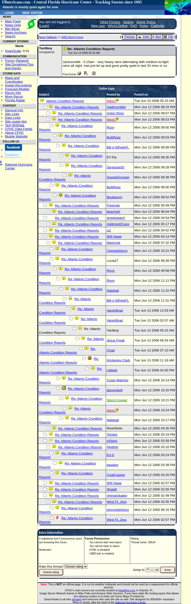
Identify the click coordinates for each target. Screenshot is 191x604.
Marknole (113, 243)
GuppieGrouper (118, 177)
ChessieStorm (117, 251)
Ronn (111, 270)
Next (157, 36)
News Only (13, 25)
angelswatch (116, 218)
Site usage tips (16, 121)
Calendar (157, 26)
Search (10, 36)
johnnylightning (118, 510)
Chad (111, 350)
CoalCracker (116, 475)
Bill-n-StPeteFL (118, 147)
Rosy (110, 127)
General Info (14, 110)
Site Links (12, 114)
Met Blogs (12, 29)
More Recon (14, 96)
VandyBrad (115, 310)
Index (143, 36)
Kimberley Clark (118, 360)
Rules (144, 26)
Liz (109, 230)
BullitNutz (114, 137)
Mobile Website (16, 136)
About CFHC (14, 132)
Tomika (112, 434)
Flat (168, 36)
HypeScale (13, 51)
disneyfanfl (115, 390)
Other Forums (110, 22)
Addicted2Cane (118, 224)
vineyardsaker (117, 495)
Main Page (13, 21)
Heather (112, 447)
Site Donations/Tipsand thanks (19, 66)
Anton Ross (115, 113)
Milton (80, 17)
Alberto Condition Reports (65, 101)
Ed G (110, 455)
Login (9, 12)
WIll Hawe (114, 236)
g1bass (112, 441)
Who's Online (118, 26)
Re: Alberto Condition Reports (77, 107)
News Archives (16, 32)
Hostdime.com (126, 590)
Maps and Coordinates (14, 79)
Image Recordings (18, 85)
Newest (22, 61)
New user (98, 26)
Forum (10, 61)
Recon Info (13, 93)
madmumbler (116, 107)
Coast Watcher (118, 380)
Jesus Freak (116, 340)
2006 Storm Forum (72, 37)
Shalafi (112, 489)
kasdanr (112, 465)
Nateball (113, 290)
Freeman (113, 205)
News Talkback (48, 37)
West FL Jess (117, 502)
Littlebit (112, 370)
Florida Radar (15, 100)
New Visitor (32, 12)
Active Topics (146, 22)
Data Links (13, 118)
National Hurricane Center (130, 602)
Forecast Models (17, 89)
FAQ (133, 26)
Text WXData (14, 125)
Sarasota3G (115, 167)
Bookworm (114, 197)
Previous (128, 36)
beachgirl (113, 211)
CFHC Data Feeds (18, 129)
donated (77, 599)
